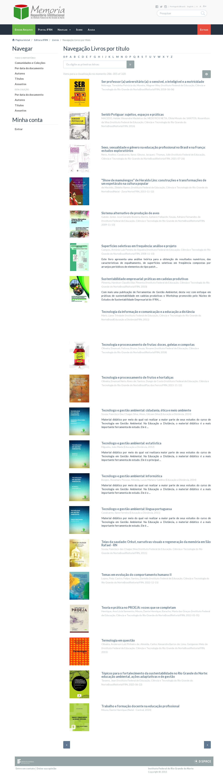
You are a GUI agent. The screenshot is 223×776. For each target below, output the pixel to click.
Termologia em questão (118, 640)
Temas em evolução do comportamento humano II (136, 575)
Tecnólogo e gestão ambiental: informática (131, 476)
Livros (55, 40)
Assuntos (20, 84)
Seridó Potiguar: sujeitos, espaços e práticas (132, 114)
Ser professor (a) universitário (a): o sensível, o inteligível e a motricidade (152, 81)
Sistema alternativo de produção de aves (130, 213)
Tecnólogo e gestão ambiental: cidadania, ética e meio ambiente (146, 410)
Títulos (19, 78)
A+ (204, 6)
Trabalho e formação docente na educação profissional (140, 706)
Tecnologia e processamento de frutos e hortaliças (137, 377)
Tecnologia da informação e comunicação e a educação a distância (148, 312)
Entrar (19, 129)
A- (197, 6)
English (190, 6)
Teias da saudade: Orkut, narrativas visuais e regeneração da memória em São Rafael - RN (156, 543)
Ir (130, 64)
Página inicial (21, 40)
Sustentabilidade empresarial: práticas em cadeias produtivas (144, 279)
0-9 (65, 56)
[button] (64, 29)
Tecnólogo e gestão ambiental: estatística (131, 443)
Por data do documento (29, 68)
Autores (20, 73)
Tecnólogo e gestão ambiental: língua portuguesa (136, 509)
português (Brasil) (177, 6)
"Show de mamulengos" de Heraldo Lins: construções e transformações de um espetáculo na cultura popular (153, 182)
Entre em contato (25, 768)
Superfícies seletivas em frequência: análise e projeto (138, 246)
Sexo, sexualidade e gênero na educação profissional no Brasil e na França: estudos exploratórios (153, 149)
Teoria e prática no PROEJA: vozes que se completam (138, 607)
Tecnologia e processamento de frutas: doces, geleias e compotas (148, 344)
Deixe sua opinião (46, 768)
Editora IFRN (41, 40)
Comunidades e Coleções (30, 62)
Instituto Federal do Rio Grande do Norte (171, 768)
